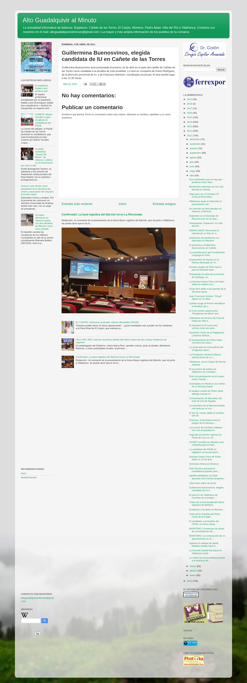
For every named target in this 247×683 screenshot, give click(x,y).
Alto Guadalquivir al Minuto (59, 20)
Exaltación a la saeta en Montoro (206, 509)
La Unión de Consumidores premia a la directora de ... (207, 559)
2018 (190, 103)
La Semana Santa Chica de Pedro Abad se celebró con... (206, 283)
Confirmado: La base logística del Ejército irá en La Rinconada (102, 214)
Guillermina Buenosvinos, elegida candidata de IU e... (206, 489)
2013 (190, 126)
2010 (190, 581)
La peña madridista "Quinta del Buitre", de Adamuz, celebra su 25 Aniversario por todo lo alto (37, 157)
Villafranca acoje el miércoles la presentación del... (205, 202)
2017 (190, 108)
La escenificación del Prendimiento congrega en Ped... (207, 253)
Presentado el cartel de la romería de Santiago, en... (206, 275)
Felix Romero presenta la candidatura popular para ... (204, 470)
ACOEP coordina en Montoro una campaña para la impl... (206, 443)
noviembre (195, 144)
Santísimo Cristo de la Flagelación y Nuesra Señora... (206, 334)
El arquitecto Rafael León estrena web (41, 88)
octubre (194, 148)
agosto (193, 157)
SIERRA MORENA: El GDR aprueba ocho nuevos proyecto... (207, 477)
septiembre (196, 153)
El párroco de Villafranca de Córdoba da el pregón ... (203, 496)
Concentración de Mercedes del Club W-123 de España (205, 399)
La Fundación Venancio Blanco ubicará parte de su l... (205, 356)
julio (192, 162)
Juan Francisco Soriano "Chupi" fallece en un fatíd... (205, 297)
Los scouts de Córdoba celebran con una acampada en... (205, 429)
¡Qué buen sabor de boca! (202, 483)
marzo (193, 566)
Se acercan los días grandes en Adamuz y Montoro (205, 210)
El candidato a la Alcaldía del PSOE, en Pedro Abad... (204, 522)
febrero (194, 570)
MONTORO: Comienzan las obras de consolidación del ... (206, 530)
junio (192, 166)
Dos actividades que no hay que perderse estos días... (205, 180)
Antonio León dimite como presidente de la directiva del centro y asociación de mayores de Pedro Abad (37, 190)
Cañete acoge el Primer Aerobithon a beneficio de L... (207, 304)
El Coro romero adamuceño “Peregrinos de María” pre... (204, 312)
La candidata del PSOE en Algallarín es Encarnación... (204, 450)
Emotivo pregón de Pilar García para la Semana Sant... (205, 268)
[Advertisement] (37, 302)
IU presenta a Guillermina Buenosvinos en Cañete (202, 246)
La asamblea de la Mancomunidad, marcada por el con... (207, 407)
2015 (190, 117)
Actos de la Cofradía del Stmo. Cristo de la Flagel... (205, 515)
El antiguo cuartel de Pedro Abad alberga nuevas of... (206, 392)
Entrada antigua (164, 204)
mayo (193, 171)
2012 (190, 131)
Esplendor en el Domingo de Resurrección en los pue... (204, 217)
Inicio (122, 204)
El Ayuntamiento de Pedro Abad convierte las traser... (205, 341)
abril (192, 175)
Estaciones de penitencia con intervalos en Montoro (204, 239)
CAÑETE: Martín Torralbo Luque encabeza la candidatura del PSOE (43, 120)
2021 (190, 99)
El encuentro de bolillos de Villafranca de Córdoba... (203, 370)
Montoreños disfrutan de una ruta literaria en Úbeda (206, 188)
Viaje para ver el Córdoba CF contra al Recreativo (204, 195)
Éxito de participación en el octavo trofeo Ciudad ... (206, 377)
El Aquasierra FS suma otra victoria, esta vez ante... (203, 326)
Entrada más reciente (77, 204)
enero (193, 575)
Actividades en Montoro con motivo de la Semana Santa (207, 385)
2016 (190, 113)
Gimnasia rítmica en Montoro (204, 464)
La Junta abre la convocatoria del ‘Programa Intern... (206, 348)
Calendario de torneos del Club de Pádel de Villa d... (206, 319)
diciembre (195, 139)
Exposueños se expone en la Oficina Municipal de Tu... (204, 261)
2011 (190, 135)
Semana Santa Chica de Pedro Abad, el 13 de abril (205, 458)
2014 (190, 122)
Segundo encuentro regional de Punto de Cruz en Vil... (205, 436)
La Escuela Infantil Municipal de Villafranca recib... (205, 551)
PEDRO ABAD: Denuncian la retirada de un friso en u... (204, 231)
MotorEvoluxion (29, 477)
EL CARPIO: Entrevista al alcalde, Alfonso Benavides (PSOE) (107, 322)
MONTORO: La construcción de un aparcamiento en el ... (207, 537)
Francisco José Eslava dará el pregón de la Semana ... (204, 421)
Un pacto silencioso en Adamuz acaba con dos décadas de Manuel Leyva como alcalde (44, 222)
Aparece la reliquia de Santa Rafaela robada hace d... (203, 544)
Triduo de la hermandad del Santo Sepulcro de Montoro (206, 503)
